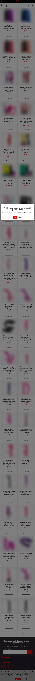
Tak (15, 217)
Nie (20, 217)
